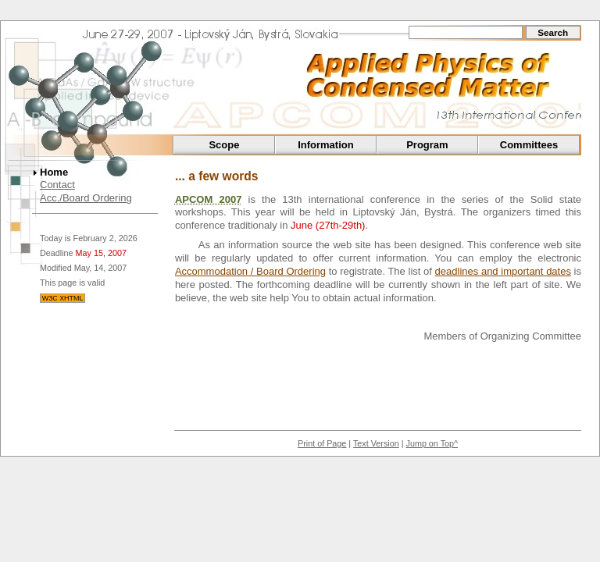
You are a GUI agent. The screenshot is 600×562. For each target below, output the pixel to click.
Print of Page (322, 443)
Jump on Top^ (432, 443)
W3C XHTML (63, 298)
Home (54, 172)
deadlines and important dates (503, 271)
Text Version (376, 443)
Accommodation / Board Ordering (250, 271)
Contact (57, 184)
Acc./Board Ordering (86, 198)
